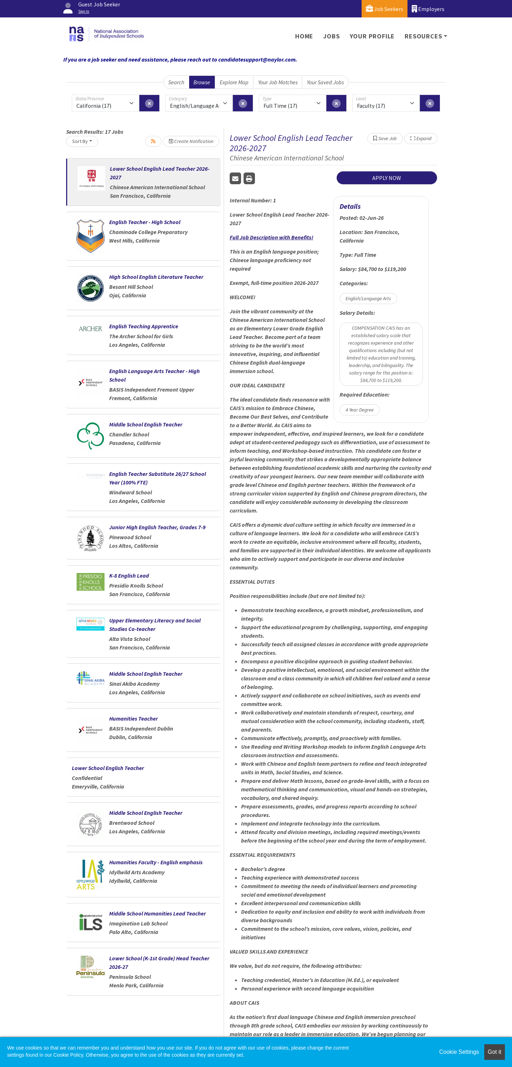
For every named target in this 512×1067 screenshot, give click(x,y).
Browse (201, 82)
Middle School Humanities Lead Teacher (157, 913)
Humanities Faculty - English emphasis (156, 862)
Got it (494, 1052)
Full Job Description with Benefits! (271, 237)
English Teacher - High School (144, 221)
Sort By (80, 141)
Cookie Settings (459, 1052)
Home (304, 36)
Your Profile (372, 36)
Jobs (331, 36)
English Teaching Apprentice (143, 326)
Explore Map (234, 82)
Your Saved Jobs (325, 82)
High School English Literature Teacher (156, 276)
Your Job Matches (278, 82)
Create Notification (191, 141)
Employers (428, 8)
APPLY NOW (386, 177)
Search (176, 82)
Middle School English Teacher (145, 424)
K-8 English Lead (129, 575)
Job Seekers (384, 8)
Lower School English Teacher (108, 767)
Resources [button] (423, 36)
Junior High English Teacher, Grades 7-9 (157, 527)
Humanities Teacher (133, 718)
